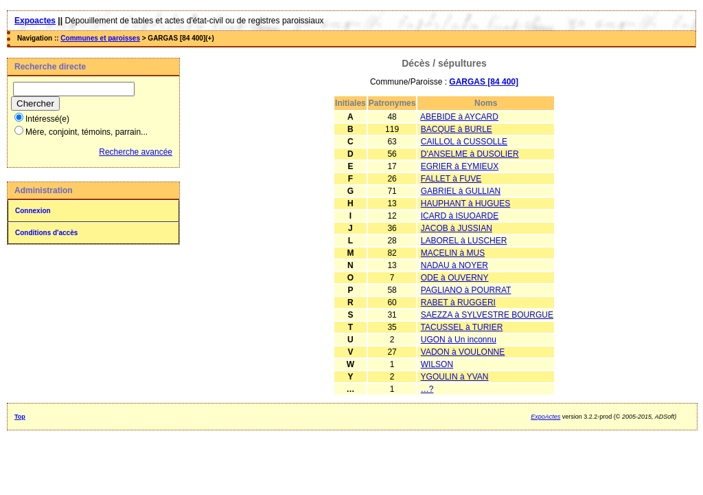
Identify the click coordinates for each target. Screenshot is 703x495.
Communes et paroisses (100, 38)
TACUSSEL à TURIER (462, 327)
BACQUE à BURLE (456, 129)
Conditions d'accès (46, 232)
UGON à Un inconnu (458, 339)
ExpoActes (545, 416)
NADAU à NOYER (454, 265)
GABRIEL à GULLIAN (460, 191)
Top (19, 416)
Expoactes (35, 20)
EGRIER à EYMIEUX (459, 166)
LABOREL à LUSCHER (464, 240)
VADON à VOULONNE (463, 352)
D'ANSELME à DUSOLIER (470, 154)
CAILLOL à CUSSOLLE (464, 141)
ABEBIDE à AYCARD (459, 117)
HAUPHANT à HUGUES (465, 203)
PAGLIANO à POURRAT (466, 290)
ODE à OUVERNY (455, 278)
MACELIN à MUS (453, 253)
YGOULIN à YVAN (455, 377)
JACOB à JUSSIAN (456, 228)
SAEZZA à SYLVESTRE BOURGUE (487, 315)
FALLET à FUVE (451, 179)
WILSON (437, 364)
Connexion (33, 210)
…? (427, 389)
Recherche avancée (135, 152)
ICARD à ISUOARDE (459, 216)
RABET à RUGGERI (458, 302)
